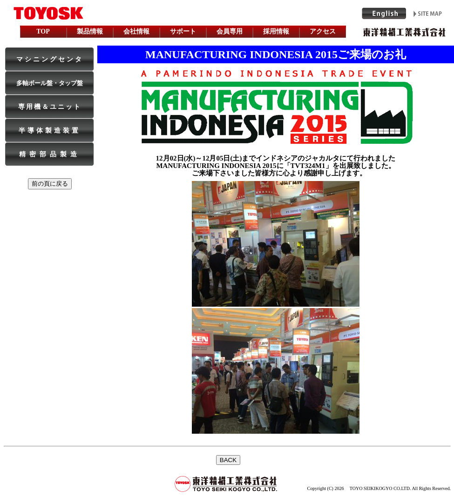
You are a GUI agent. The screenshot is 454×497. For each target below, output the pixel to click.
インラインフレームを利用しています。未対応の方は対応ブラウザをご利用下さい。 (227, 469)
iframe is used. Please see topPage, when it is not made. (227, 20)
